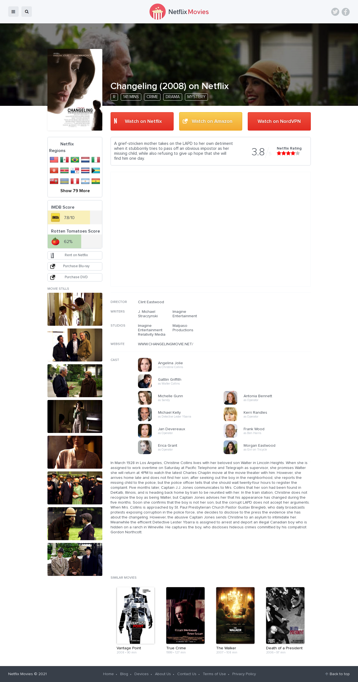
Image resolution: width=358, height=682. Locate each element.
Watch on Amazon (212, 121)
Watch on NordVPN (279, 121)
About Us (163, 674)
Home (108, 674)
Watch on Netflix (143, 121)
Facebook (346, 12)
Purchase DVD (76, 277)
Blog (124, 674)
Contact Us (186, 674)
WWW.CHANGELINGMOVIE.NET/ (165, 344)
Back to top (340, 674)
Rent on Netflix (76, 255)
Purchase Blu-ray (76, 266)
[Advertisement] (270, 335)
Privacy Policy (244, 674)
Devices (141, 674)
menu (13, 11)
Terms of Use (214, 674)
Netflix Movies (20, 674)
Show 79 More (75, 191)
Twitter (335, 12)
